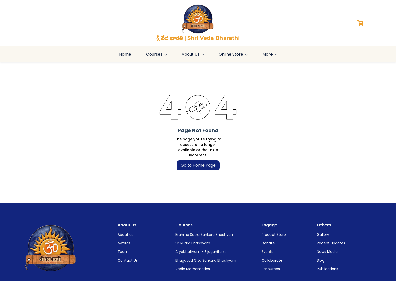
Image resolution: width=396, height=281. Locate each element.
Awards (124, 243)
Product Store (274, 234)
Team (123, 251)
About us (125, 234)
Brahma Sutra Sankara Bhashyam (204, 234)
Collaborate (272, 260)
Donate (268, 243)
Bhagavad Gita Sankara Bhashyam (205, 260)
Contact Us (128, 260)
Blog (320, 260)
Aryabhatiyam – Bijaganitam (200, 251)
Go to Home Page (198, 165)
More (346, 54)
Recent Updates (331, 243)
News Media (327, 251)
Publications (327, 268)
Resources (271, 268)
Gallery (323, 234)
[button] (362, 23)
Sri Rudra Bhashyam (192, 243)
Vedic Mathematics (192, 268)
